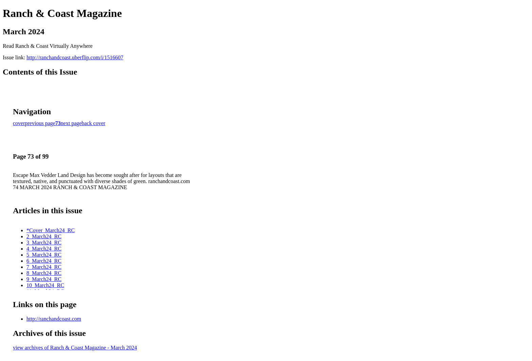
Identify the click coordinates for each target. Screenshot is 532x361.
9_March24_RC (43, 279)
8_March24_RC (43, 273)
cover (19, 123)
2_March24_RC (43, 236)
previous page (40, 123)
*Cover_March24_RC (50, 230)
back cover (94, 123)
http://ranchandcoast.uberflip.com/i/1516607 (74, 57)
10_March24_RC (45, 285)
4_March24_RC (43, 249)
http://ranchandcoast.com (53, 319)
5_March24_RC (43, 255)
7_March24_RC (43, 267)
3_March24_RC (43, 242)
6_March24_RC (43, 261)
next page (71, 123)
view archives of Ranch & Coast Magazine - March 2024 (75, 347)
